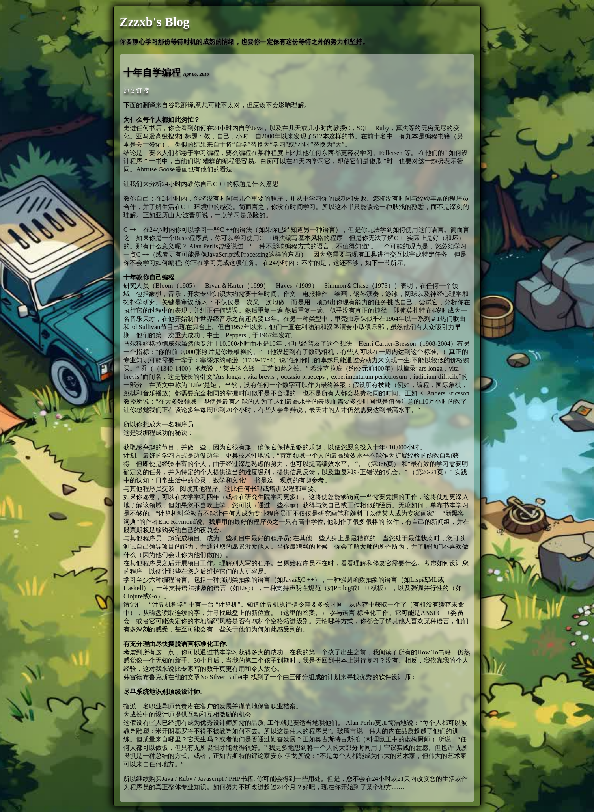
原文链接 (136, 90)
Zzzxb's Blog (155, 22)
